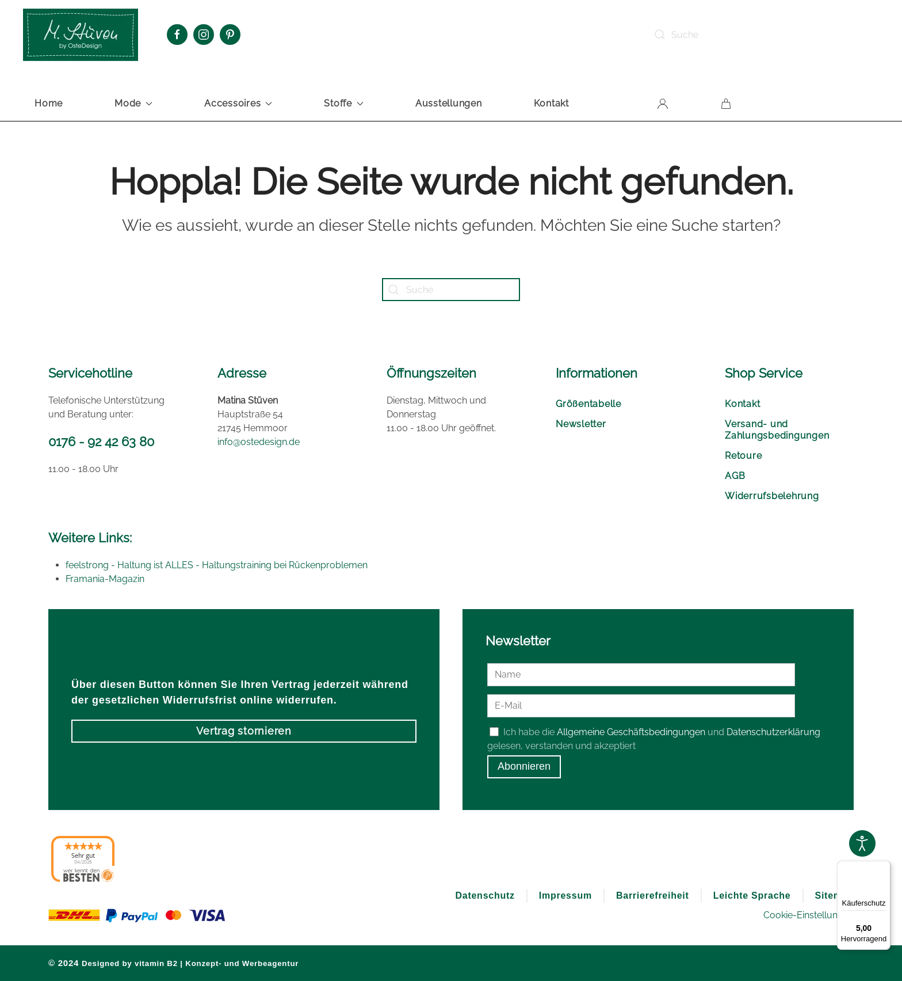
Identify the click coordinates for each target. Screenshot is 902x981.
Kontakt (551, 103)
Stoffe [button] (344, 103)
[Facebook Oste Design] (177, 34)
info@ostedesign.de (258, 441)
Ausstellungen (448, 103)
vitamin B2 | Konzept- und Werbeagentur (217, 963)
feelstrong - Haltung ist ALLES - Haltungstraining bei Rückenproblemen (217, 565)
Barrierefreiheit (652, 895)
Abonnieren (524, 767)
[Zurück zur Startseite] (80, 34)
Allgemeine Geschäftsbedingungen (631, 732)
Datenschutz (484, 895)
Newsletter (581, 424)
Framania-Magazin (105, 578)
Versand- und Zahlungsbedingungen (777, 429)
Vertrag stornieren (244, 731)
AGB (735, 475)
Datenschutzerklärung (773, 732)
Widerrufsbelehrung (772, 495)
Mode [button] (133, 103)
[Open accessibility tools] (862, 843)
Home (49, 103)
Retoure (743, 455)
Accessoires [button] (238, 103)
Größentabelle (588, 403)
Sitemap (834, 895)
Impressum (565, 895)
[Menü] (883, 867)
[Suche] (731, 34)
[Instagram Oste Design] (203, 34)
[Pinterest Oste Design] (230, 34)
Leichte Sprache (752, 895)
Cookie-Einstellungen (808, 915)
